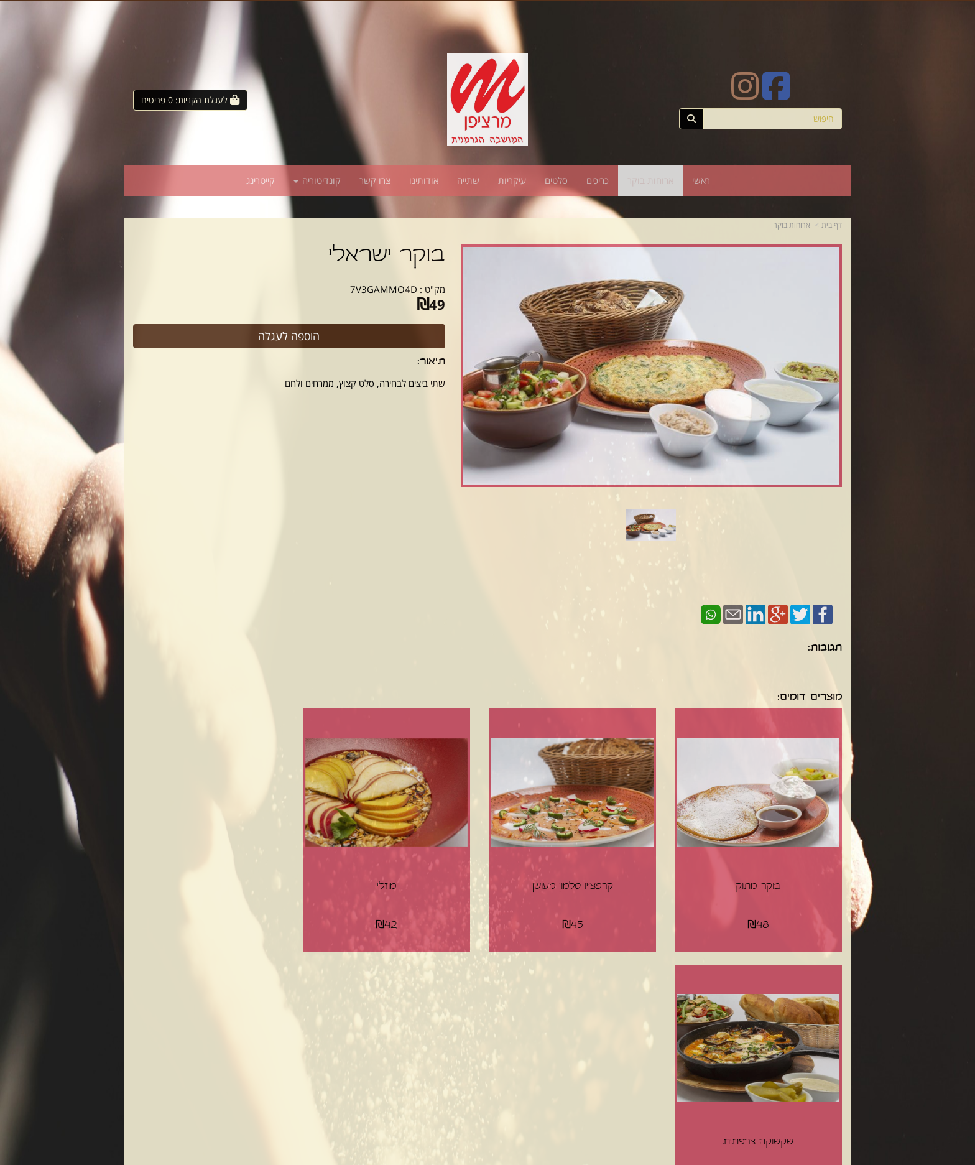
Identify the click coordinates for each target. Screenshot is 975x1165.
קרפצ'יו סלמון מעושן (578, 882)
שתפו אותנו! (455, 1024)
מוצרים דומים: (809, 697)
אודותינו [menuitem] (423, 180)
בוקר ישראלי (386, 256)
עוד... (285, 992)
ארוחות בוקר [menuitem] (650, 180)
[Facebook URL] (776, 94)
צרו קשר (640, 992)
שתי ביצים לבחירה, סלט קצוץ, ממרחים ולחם (365, 383)
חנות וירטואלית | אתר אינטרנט (441, 1156)
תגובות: (825, 648)
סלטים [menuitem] (556, 180)
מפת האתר (815, 992)
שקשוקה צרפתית (215, 882)
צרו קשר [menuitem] (374, 180)
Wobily (495, 1156)
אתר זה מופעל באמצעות (487, 1156)
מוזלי (396, 882)
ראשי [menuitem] (701, 180)
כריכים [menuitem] (597, 180)
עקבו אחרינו (449, 992)
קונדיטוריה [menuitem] (317, 180)
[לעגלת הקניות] (190, 100)
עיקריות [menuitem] (512, 180)
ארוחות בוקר (792, 225)
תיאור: (431, 362)
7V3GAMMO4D (383, 289)
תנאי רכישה (639, 1024)
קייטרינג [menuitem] (260, 180)
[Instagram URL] (745, 94)
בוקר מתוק (760, 882)
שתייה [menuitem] (468, 180)
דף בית (831, 225)
